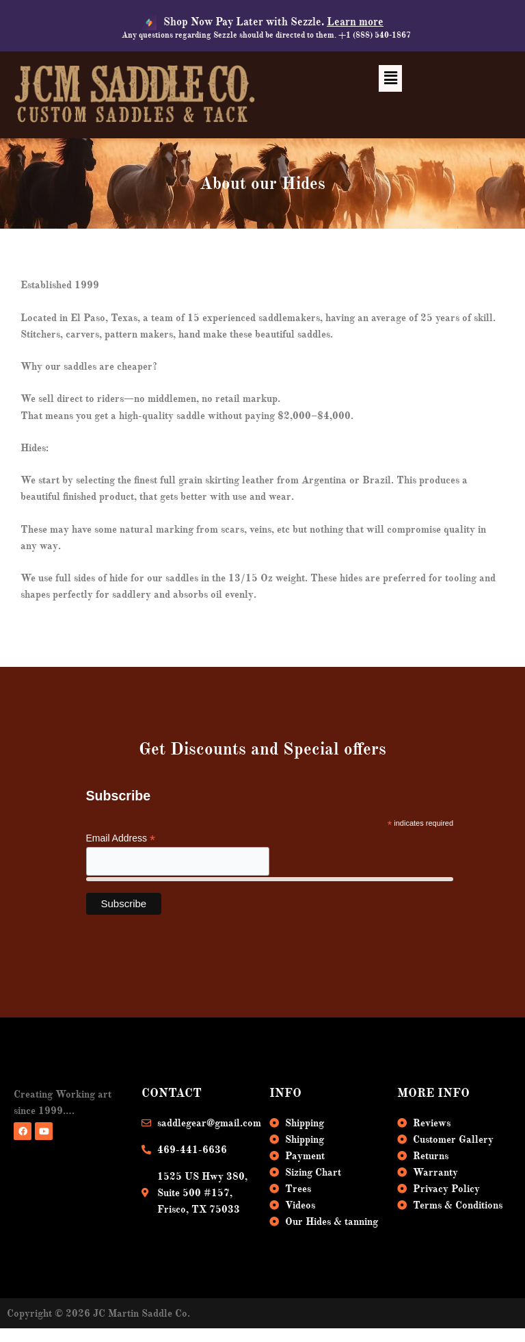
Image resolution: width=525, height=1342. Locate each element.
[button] (390, 78)
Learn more (355, 22)
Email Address (121, 838)
